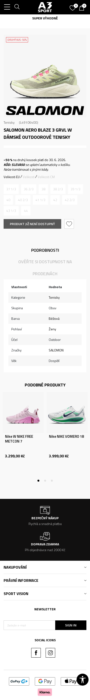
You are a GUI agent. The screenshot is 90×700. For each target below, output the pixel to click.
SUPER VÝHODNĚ (45, 18)
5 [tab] (59, 114)
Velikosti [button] (29, 177)
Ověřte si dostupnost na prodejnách (45, 267)
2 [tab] (38, 114)
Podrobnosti (45, 250)
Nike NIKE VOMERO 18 (66, 436)
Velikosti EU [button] (12, 177)
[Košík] (82, 8)
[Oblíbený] (73, 6)
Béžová (54, 318)
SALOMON (56, 350)
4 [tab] (52, 114)
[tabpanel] (45, 76)
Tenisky (9, 122)
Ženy (52, 329)
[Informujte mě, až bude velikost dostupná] (11, 189)
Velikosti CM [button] (46, 177)
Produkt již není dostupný (32, 223)
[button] (69, 224)
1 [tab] (32, 114)
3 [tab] (45, 114)
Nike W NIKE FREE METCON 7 (19, 439)
